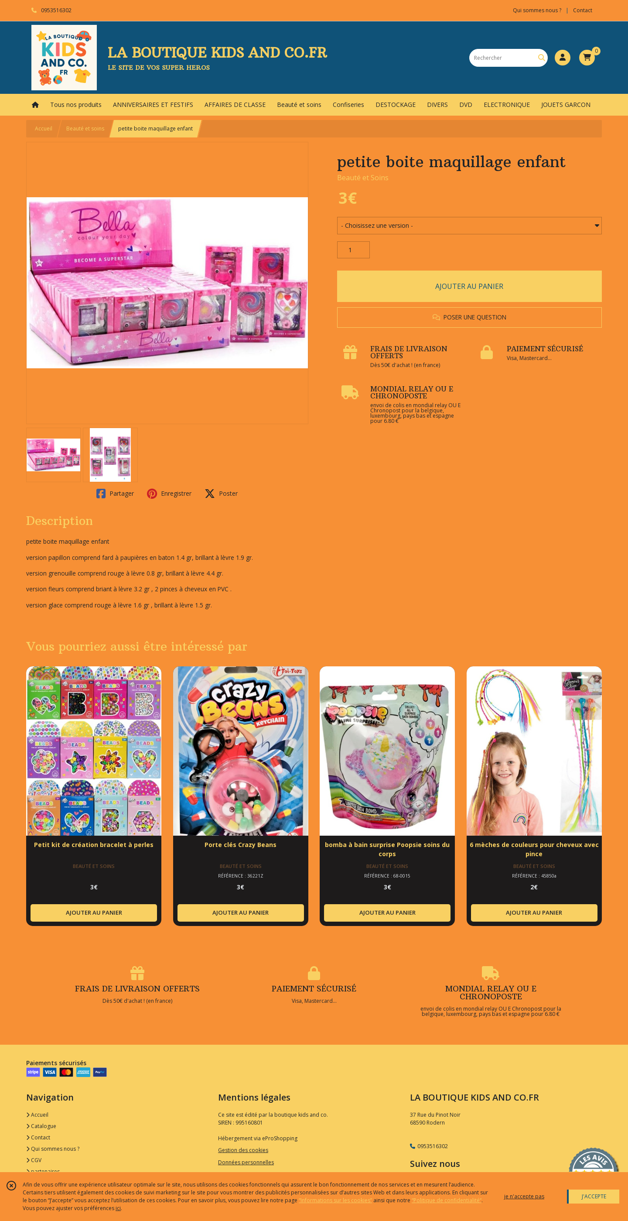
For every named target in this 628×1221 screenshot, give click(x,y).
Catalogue (41, 1126)
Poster (221, 493)
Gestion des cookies (243, 1150)
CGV (33, 1160)
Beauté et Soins (363, 177)
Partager (115, 493)
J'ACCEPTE (594, 1196)
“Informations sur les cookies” (335, 1200)
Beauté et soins (85, 128)
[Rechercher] (541, 57)
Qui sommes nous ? (52, 1148)
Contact (582, 10)
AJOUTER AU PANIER (469, 286)
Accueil (43, 128)
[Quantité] (353, 250)
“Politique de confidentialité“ (446, 1200)
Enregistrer (169, 493)
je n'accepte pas (524, 1196)
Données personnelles (246, 1162)
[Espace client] (562, 57)
